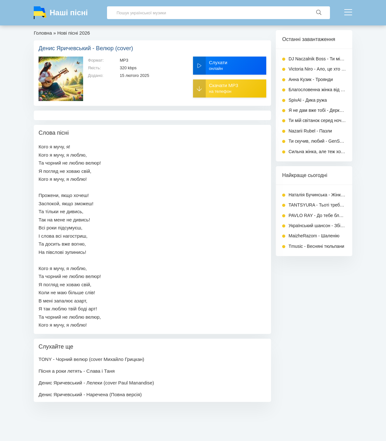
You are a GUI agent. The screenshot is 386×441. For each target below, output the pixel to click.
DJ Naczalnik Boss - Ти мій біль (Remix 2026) (317, 58)
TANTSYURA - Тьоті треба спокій (317, 204)
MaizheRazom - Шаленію (314, 235)
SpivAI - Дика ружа (308, 100)
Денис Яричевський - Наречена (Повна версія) (90, 394)
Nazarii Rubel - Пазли (310, 130)
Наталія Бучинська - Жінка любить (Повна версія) (317, 194)
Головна (43, 33)
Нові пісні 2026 (73, 33)
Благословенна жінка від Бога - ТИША (317, 89)
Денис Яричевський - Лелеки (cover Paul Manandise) (96, 382)
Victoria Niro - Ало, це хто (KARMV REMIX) (317, 68)
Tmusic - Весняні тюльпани (316, 246)
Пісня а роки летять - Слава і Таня (77, 371)
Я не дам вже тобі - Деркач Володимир (317, 110)
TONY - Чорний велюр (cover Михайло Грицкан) (91, 359)
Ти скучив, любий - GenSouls (317, 141)
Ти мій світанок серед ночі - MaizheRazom (317, 120)
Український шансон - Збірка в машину (317, 225)
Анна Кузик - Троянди (311, 79)
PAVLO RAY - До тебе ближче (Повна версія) (317, 215)
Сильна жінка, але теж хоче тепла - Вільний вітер (317, 151)
